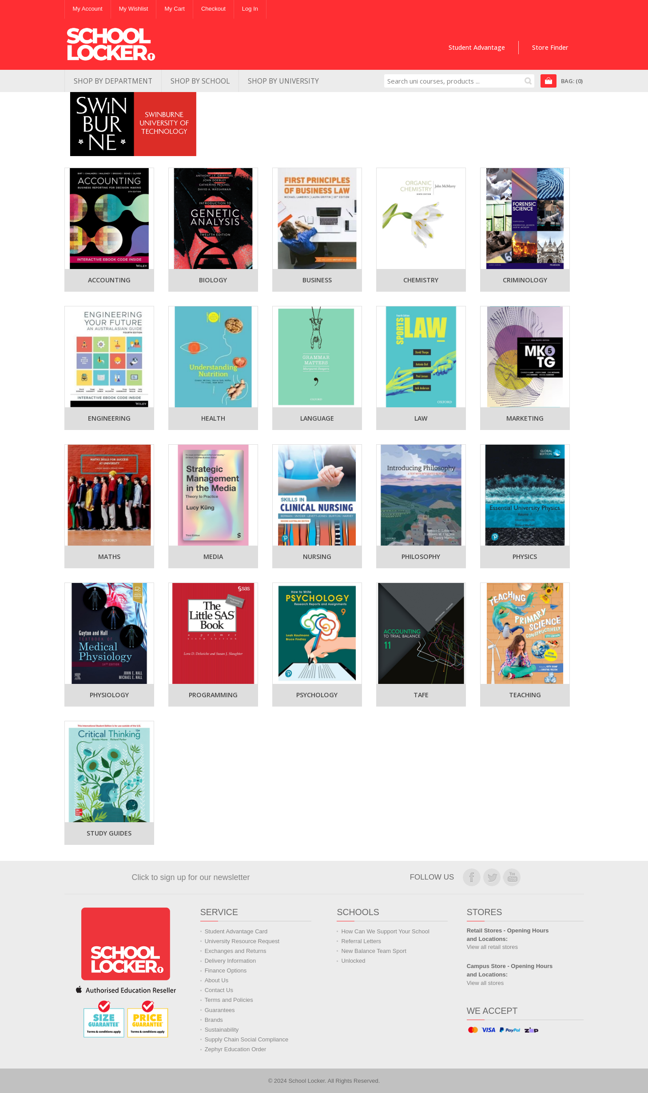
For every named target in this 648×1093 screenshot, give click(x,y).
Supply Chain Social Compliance (247, 1039)
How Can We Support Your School (385, 931)
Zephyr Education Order (235, 1049)
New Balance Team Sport (373, 951)
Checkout (213, 8)
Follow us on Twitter (492, 877)
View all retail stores (492, 947)
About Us (216, 980)
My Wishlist (133, 8)
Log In (250, 8)
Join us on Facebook (472, 877)
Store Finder (550, 47)
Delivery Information (230, 960)
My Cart (174, 8)
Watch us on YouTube (512, 877)
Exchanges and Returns (235, 951)
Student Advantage (477, 47)
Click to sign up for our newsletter (190, 877)
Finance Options (226, 970)
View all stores (485, 983)
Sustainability (222, 1029)
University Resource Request (242, 941)
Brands (214, 1020)
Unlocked (353, 960)
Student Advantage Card (236, 931)
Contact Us (219, 990)
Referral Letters (361, 941)
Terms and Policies (229, 1000)
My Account (88, 8)
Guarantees (220, 1010)
